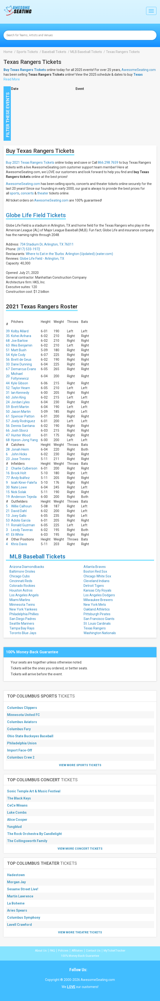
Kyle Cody (18, 355)
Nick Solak (18, 492)
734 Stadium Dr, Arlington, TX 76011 (47, 244)
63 (8, 345)
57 (8, 421)
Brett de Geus (21, 359)
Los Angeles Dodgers (99, 595)
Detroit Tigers (94, 586)
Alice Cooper (17, 819)
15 (8, 492)
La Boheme (16, 903)
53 (8, 520)
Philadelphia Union (22, 743)
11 (8, 525)
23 (8, 459)
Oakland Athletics (97, 609)
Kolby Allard (20, 331)
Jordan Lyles (20, 402)
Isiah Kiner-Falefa (24, 482)
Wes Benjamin (21, 345)
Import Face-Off (19, 750)
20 (8, 376)
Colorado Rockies (22, 586)
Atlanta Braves (95, 567)
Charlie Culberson (24, 468)
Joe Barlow (19, 340)
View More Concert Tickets (80, 848)
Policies (63, 950)
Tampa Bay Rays (21, 628)
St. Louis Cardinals (97, 623)
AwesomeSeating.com (139, 70)
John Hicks (19, 454)
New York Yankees (23, 609)
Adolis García (20, 520)
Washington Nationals (100, 633)
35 (8, 336)
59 (8, 407)
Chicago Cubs (19, 576)
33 (8, 364)
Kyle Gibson (19, 383)
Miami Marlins (19, 600)
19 (8, 497)
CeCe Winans (17, 805)
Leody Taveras (22, 530)
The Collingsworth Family (27, 841)
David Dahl (19, 511)
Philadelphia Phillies (24, 614)
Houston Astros (21, 590)
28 (8, 449)
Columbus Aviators (22, 722)
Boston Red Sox (95, 571)
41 (8, 534)
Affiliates (77, 950)
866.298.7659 (108, 162)
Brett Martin (20, 407)
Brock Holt (18, 473)
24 (8, 402)
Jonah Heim (20, 449)
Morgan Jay (16, 882)
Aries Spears (17, 910)
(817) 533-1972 (28, 249)
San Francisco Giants (99, 619)
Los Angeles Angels (24, 595)
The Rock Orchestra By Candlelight (34, 834)
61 (8, 416)
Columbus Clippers (22, 708)
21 (8, 511)
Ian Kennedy (20, 393)
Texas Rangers (95, 628)
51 (8, 350)
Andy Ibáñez (20, 478)
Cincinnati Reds (20, 581)
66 (8, 430)
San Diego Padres (22, 619)
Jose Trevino (20, 459)
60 (8, 397)
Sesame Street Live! (22, 889)
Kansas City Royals (97, 590)
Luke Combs (17, 812)
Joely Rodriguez (23, 421)
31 (8, 393)
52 (8, 388)
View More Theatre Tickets (80, 932)
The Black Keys (19, 798)
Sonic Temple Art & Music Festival (33, 791)
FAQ (52, 950)
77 (8, 478)
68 (8, 340)
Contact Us (93, 950)
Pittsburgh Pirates (97, 614)
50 (8, 411)
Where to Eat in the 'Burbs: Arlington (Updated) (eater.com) (69, 254)
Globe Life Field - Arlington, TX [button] (42, 258)
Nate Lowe (19, 487)
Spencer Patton (22, 416)
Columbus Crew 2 (20, 757)
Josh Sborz (19, 430)
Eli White (17, 534)
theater (42, 193)
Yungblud (14, 827)
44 (8, 383)
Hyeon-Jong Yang (24, 440)
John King (18, 397)
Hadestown (16, 875)
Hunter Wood (20, 435)
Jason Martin (21, 411)
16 (8, 473)
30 (8, 487)
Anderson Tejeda (24, 497)
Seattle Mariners (21, 623)
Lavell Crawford (19, 924)
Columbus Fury (19, 729)
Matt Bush (18, 350)
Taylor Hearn (20, 388)
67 (8, 369)
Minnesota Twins (22, 604)
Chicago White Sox (97, 576)
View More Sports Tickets (80, 765)
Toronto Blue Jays (22, 633)
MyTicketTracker (114, 950)
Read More (12, 79)
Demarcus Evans (23, 369)
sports (14, 193)
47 (8, 435)
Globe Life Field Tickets (36, 215)
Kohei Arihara (21, 336)
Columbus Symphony (23, 917)
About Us (41, 950)
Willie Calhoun (21, 506)
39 (8, 331)
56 (8, 359)
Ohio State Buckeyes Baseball (30, 736)
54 (8, 355)
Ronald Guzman (23, 525)
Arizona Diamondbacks (26, 567)
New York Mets (95, 604)
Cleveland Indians (96, 581)
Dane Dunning (21, 364)
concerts (27, 193)
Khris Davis (19, 544)
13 (8, 516)
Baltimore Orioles (22, 571)
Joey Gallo (18, 516)
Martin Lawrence (20, 896)
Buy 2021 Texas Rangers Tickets (30, 162)
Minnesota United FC (23, 715)
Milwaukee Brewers (98, 600)
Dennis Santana (23, 426)
